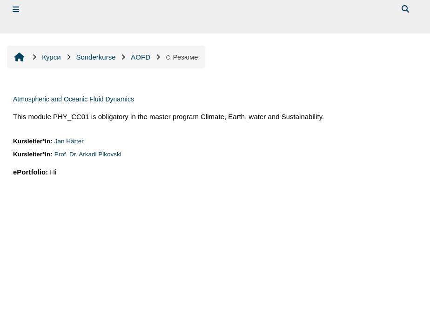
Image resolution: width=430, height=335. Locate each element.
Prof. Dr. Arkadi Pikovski (87, 154)
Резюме (182, 57)
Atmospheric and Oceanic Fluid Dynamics (73, 99)
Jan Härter (69, 141)
